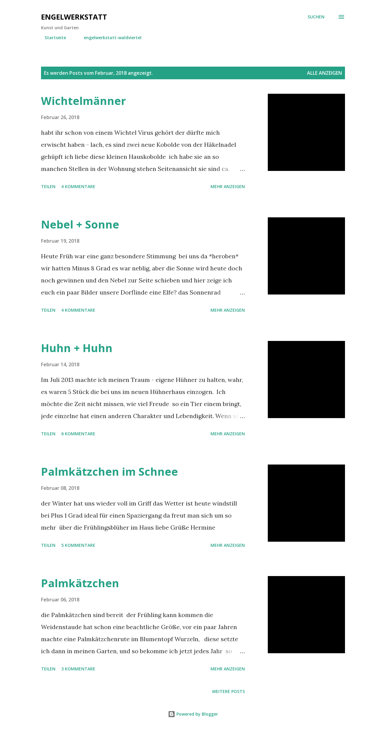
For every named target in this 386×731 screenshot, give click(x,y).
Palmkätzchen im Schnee (109, 471)
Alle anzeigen (324, 73)
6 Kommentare (78, 433)
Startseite (51, 37)
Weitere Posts (228, 691)
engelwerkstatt (74, 17)
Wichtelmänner (83, 100)
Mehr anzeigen (227, 186)
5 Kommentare (78, 545)
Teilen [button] (48, 186)
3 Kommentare (78, 669)
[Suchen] (316, 16)
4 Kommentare (78, 186)
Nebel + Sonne (80, 224)
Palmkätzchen (80, 583)
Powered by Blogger (193, 714)
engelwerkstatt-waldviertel (109, 37)
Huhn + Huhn (76, 348)
